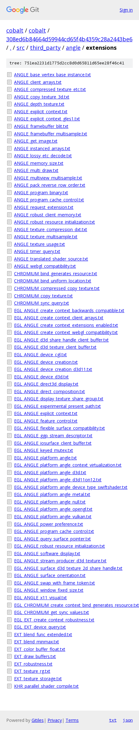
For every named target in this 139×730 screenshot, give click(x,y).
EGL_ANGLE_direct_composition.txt (49, 391)
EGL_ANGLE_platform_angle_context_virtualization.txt (68, 465)
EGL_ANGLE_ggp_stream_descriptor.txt (53, 436)
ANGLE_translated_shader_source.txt (51, 259)
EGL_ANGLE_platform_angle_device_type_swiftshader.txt (70, 487)
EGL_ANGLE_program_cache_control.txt (54, 531)
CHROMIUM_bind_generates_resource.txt (55, 273)
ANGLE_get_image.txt (35, 141)
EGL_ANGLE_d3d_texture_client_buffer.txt (55, 347)
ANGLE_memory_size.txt (38, 163)
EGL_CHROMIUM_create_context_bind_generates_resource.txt (73, 605)
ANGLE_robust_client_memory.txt (47, 215)
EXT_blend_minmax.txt (36, 642)
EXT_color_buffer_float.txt (39, 649)
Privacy (54, 720)
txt (113, 720)
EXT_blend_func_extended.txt (43, 634)
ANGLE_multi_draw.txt (36, 170)
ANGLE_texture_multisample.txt (45, 237)
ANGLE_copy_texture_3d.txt (41, 97)
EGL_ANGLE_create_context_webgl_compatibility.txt (66, 332)
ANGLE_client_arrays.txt (38, 82)
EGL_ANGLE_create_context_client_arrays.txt (58, 318)
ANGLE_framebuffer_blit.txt (41, 126)
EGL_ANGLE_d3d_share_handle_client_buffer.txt (61, 340)
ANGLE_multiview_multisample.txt (48, 178)
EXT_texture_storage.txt (38, 679)
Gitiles (38, 720)
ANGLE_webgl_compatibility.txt (45, 266)
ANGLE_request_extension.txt (43, 207)
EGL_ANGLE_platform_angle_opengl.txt (53, 509)
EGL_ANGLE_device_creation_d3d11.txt (53, 369)
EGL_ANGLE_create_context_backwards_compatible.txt (69, 310)
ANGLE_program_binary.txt (41, 192)
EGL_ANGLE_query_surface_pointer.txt (52, 539)
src (21, 47)
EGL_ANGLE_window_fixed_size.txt (48, 590)
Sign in (126, 10)
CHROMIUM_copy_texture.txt (43, 296)
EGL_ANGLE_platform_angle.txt (45, 458)
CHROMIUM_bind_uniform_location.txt (52, 281)
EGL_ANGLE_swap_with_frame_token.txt (54, 583)
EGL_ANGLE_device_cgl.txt (40, 354)
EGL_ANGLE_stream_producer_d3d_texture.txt (60, 561)
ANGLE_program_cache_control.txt (49, 200)
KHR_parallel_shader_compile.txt (46, 686)
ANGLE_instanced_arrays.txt (42, 148)
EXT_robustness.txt (33, 664)
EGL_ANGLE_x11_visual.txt (40, 598)
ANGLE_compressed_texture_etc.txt (50, 89)
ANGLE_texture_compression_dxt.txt (50, 229)
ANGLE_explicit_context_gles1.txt (47, 119)
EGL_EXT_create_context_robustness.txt (54, 620)
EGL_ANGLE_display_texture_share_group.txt (58, 399)
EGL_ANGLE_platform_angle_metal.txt (52, 494)
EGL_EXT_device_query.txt (40, 627)
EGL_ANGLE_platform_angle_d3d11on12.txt (58, 480)
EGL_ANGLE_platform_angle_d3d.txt (50, 472)
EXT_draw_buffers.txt (35, 656)
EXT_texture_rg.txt (32, 671)
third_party (45, 47)
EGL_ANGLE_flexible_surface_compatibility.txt (59, 428)
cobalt (14, 30)
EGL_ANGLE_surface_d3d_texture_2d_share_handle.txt (68, 568)
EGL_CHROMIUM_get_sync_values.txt (51, 612)
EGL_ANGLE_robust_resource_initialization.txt (59, 546)
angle (73, 47)
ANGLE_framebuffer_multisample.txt (50, 134)
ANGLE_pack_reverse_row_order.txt (49, 185)
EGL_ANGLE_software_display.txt (47, 553)
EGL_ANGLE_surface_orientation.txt (50, 575)
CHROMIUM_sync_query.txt (41, 303)
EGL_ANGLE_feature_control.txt (45, 421)
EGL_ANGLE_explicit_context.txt (45, 413)
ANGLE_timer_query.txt (37, 251)
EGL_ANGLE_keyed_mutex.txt (43, 450)
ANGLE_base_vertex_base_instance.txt (52, 75)
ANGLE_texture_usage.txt (39, 244)
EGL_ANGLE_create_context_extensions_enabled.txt (66, 325)
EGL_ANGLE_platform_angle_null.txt (50, 502)
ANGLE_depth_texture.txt (39, 104)
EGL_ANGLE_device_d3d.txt (41, 377)
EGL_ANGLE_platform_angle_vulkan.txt (53, 517)
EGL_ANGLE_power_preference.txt (48, 524)
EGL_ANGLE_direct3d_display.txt (46, 384)
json (128, 720)
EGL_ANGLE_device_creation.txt (46, 362)
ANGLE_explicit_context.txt (40, 111)
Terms (72, 720)
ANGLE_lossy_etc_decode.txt (43, 156)
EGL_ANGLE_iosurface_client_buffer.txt (53, 443)
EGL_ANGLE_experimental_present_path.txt (57, 406)
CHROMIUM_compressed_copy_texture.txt (57, 288)
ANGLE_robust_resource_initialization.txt (54, 222)
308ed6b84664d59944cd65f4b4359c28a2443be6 (69, 39)
